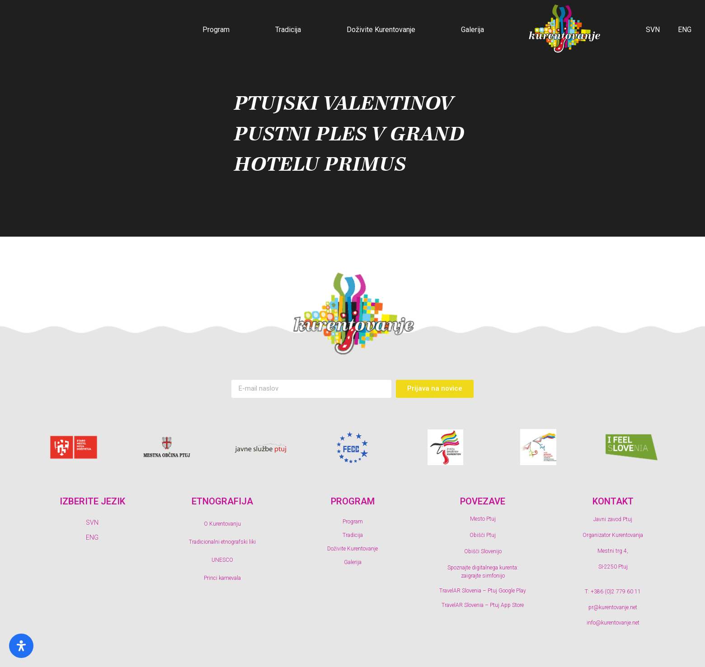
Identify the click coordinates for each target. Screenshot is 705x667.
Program (216, 29)
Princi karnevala (222, 578)
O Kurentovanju (222, 524)
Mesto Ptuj (483, 519)
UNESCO (222, 560)
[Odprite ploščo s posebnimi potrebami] (21, 646)
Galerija (472, 29)
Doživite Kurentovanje (381, 29)
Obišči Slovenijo (483, 551)
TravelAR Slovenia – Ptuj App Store (483, 605)
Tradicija (288, 29)
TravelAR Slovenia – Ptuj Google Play (482, 591)
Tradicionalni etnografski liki (222, 542)
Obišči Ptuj (483, 535)
